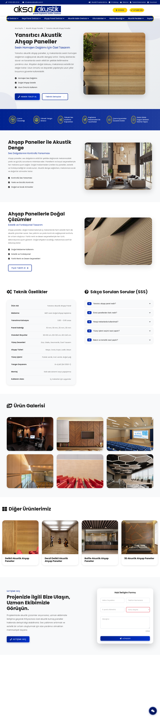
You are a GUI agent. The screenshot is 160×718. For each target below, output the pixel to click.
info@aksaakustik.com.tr (33, 2)
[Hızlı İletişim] (153, 711)
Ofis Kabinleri (99, 18)
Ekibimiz (123, 2)
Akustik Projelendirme (97, 2)
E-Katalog (113, 2)
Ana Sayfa (19, 28)
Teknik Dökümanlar (138, 2)
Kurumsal (152, 2)
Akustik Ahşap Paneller (34, 28)
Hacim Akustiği (116, 18)
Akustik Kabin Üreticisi (78, 18)
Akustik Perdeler (136, 18)
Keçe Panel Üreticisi (31, 18)
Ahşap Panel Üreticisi (54, 18)
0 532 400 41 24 (12, 2)
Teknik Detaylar (55, 96)
